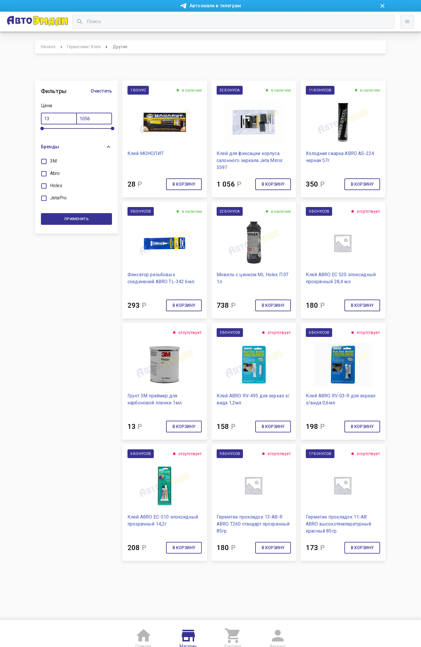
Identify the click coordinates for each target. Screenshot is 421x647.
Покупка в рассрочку (95, 20)
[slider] (42, 150)
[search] (170, 39)
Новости (58, 20)
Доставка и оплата (247, 20)
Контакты (165, 20)
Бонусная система (201, 20)
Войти (376, 45)
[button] (76, 168)
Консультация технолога (299, 20)
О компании (136, 20)
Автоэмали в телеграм (215, 5)
